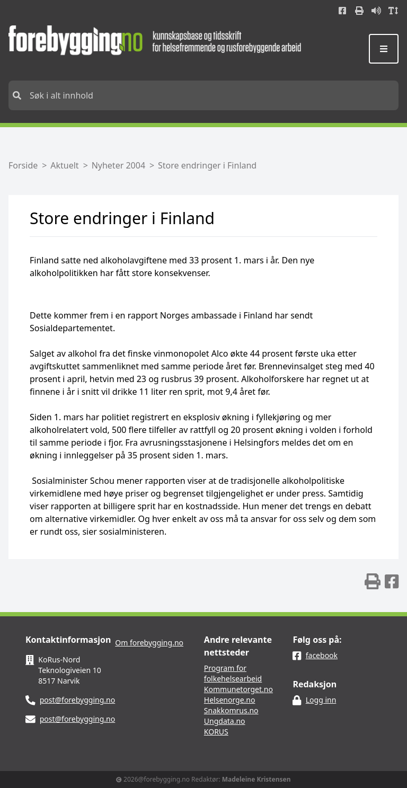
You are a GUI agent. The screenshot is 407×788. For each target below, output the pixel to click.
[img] (373, 581)
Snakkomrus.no (231, 710)
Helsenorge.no (229, 700)
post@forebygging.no (78, 700)
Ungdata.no (224, 721)
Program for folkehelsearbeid (233, 673)
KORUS (216, 732)
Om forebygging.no (149, 643)
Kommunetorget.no (238, 689)
